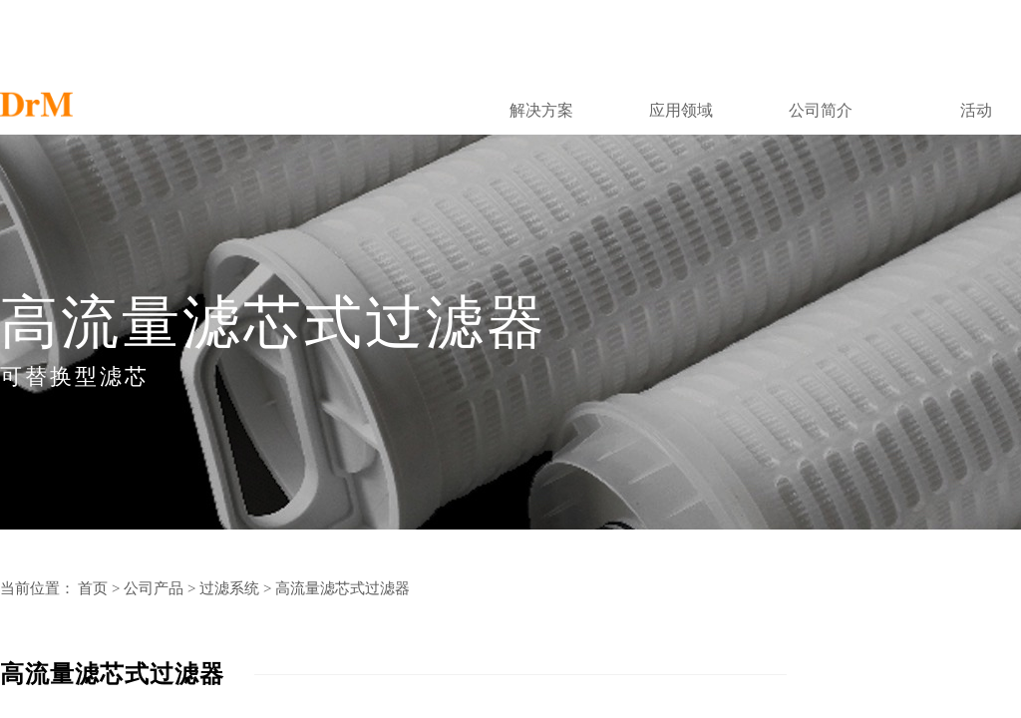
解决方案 (541, 110)
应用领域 (681, 110)
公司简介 (820, 110)
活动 (976, 110)
